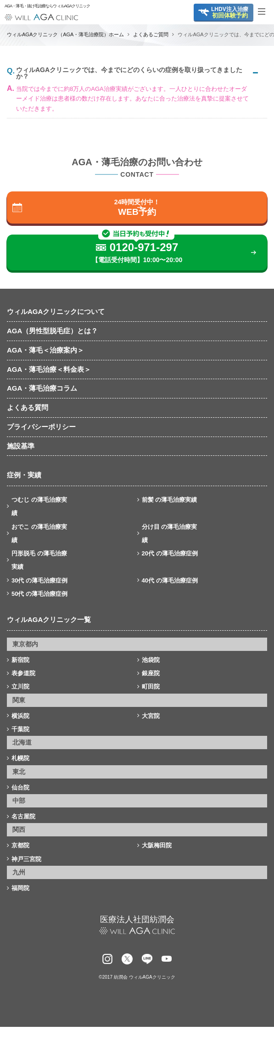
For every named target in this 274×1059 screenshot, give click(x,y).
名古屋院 (23, 816)
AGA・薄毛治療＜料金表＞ (49, 369)
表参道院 (23, 673)
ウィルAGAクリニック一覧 (49, 619)
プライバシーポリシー (41, 427)
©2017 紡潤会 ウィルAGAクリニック (137, 977)
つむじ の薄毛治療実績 (39, 506)
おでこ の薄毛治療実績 (39, 533)
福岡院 (20, 888)
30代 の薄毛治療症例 (39, 580)
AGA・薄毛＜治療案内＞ (45, 350)
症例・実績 (24, 475)
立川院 (20, 686)
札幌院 (20, 758)
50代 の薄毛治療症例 (39, 593)
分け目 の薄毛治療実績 (169, 533)
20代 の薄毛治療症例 (170, 553)
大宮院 (151, 715)
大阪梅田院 (157, 845)
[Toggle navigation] (265, 11)
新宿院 (20, 659)
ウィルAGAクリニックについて (56, 311)
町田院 (151, 686)
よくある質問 (27, 407)
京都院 (20, 845)
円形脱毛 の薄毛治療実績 (39, 560)
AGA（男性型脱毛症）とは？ (52, 331)
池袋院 (151, 659)
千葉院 (20, 729)
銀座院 (151, 673)
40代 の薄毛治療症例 (170, 580)
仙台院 (20, 787)
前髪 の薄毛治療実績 (169, 499)
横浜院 (20, 715)
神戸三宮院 (26, 859)
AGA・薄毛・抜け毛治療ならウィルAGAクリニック (41, 6)
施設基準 (20, 446)
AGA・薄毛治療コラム (42, 388)
